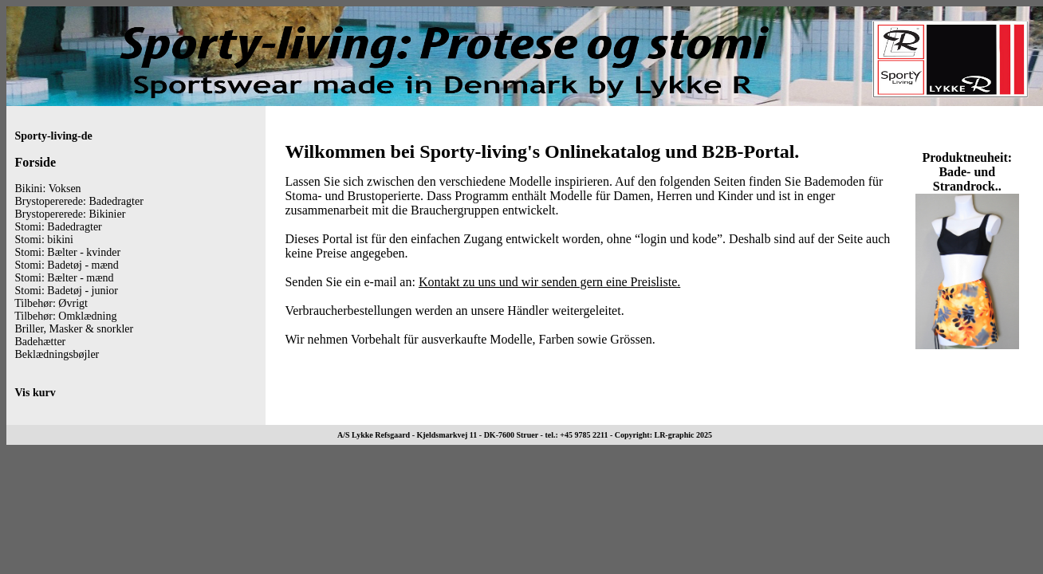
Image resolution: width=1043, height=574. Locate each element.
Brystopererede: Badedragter (79, 201)
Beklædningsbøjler (57, 354)
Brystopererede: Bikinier (70, 214)
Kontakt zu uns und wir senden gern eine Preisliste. (549, 282)
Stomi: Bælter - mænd (64, 278)
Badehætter (40, 342)
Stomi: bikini (44, 240)
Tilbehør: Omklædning (65, 316)
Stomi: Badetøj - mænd (67, 265)
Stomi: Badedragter (58, 227)
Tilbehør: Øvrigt (51, 303)
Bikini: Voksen (48, 189)
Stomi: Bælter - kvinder (68, 252)
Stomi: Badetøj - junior (67, 291)
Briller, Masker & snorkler (74, 329)
